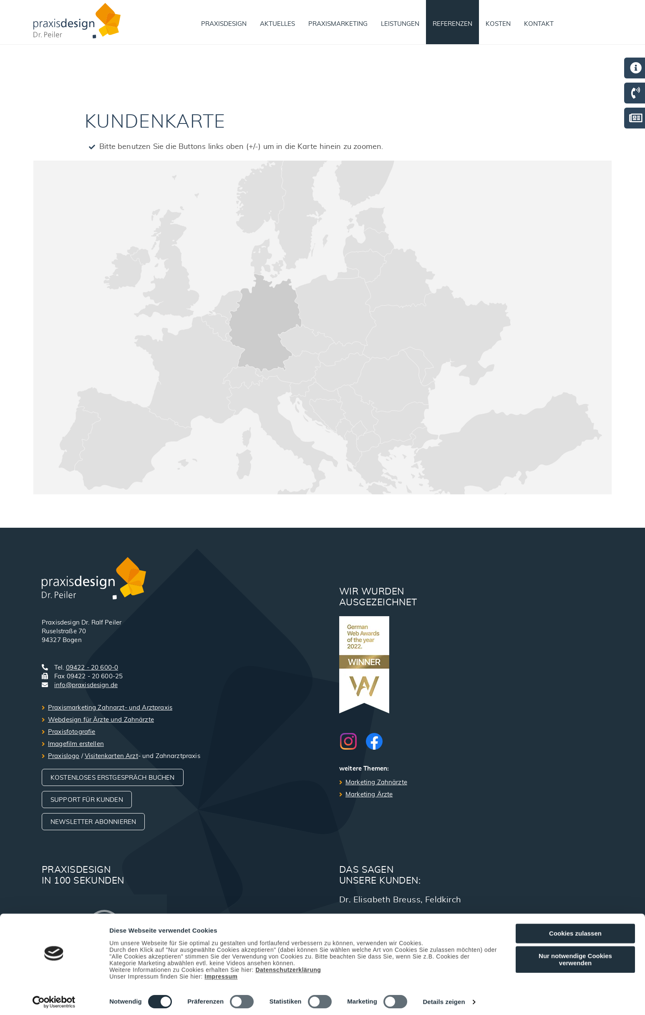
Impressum (220, 973)
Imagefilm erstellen (76, 744)
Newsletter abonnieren (93, 822)
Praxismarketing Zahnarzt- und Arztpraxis (110, 708)
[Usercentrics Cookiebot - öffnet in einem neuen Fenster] (54, 998)
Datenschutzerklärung (288, 966)
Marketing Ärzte (369, 794)
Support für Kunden (86, 800)
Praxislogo (64, 756)
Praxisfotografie (71, 732)
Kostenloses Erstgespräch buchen (112, 778)
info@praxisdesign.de (86, 685)
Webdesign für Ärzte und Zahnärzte (101, 720)
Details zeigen (444, 998)
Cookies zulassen (575, 930)
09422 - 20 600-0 (92, 668)
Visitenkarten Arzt (111, 756)
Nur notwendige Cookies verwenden (575, 956)
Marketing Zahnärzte (376, 782)
